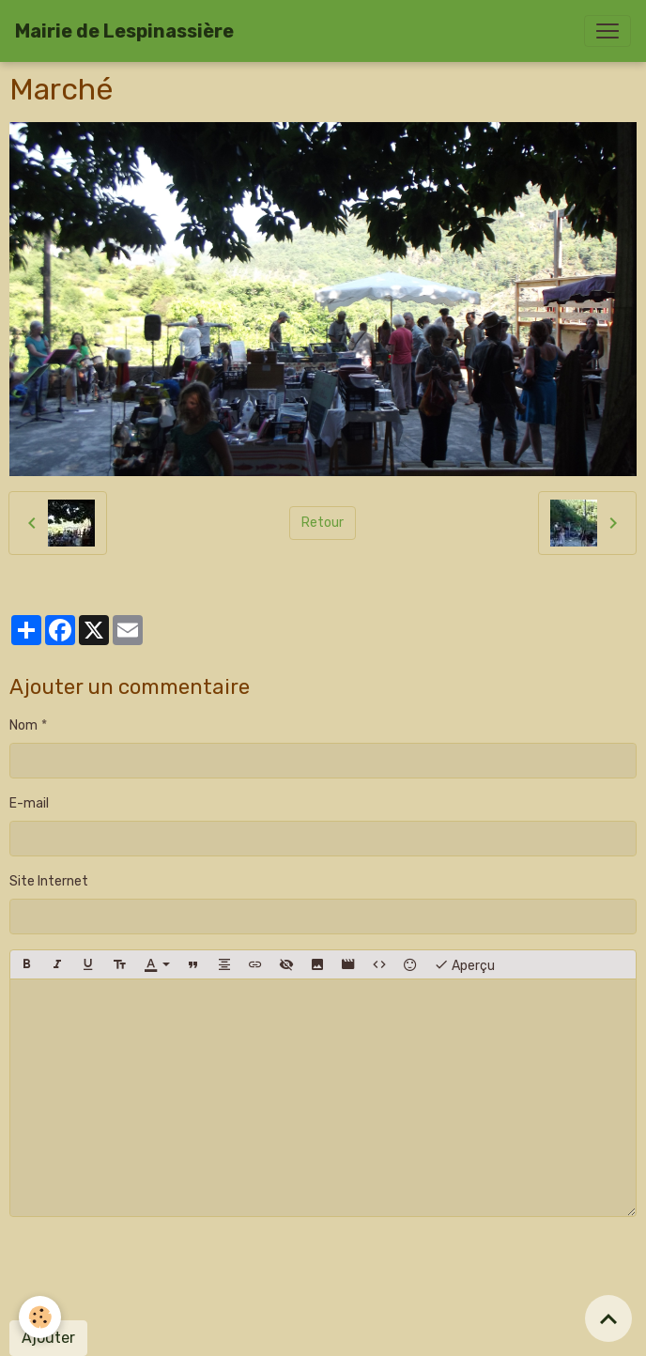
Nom (23, 725)
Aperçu (464, 964)
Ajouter (48, 1338)
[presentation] (152, 1268)
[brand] (124, 31)
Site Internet (48, 881)
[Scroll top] (608, 1318)
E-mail (29, 803)
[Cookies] (40, 1317)
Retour (322, 523)
